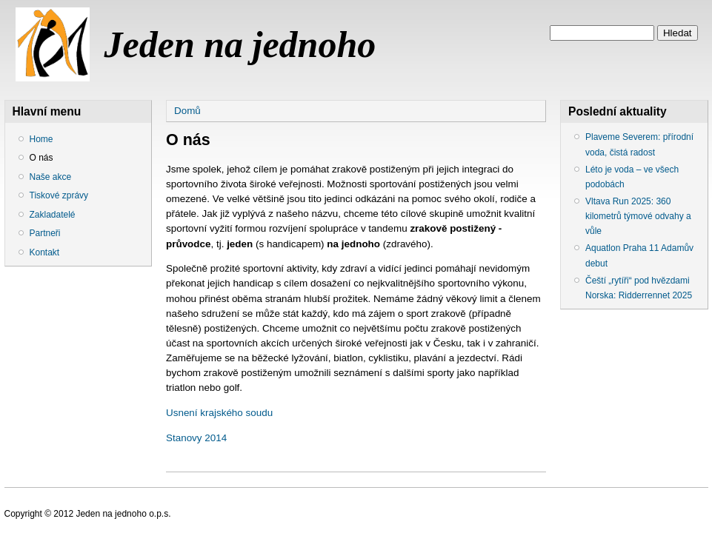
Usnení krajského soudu (221, 412)
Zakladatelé (53, 214)
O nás (41, 157)
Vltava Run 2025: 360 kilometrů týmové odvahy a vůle (638, 216)
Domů (187, 110)
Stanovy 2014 (196, 437)
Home (41, 139)
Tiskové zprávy (59, 195)
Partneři (45, 233)
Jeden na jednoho (240, 44)
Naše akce (51, 177)
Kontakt (45, 252)
